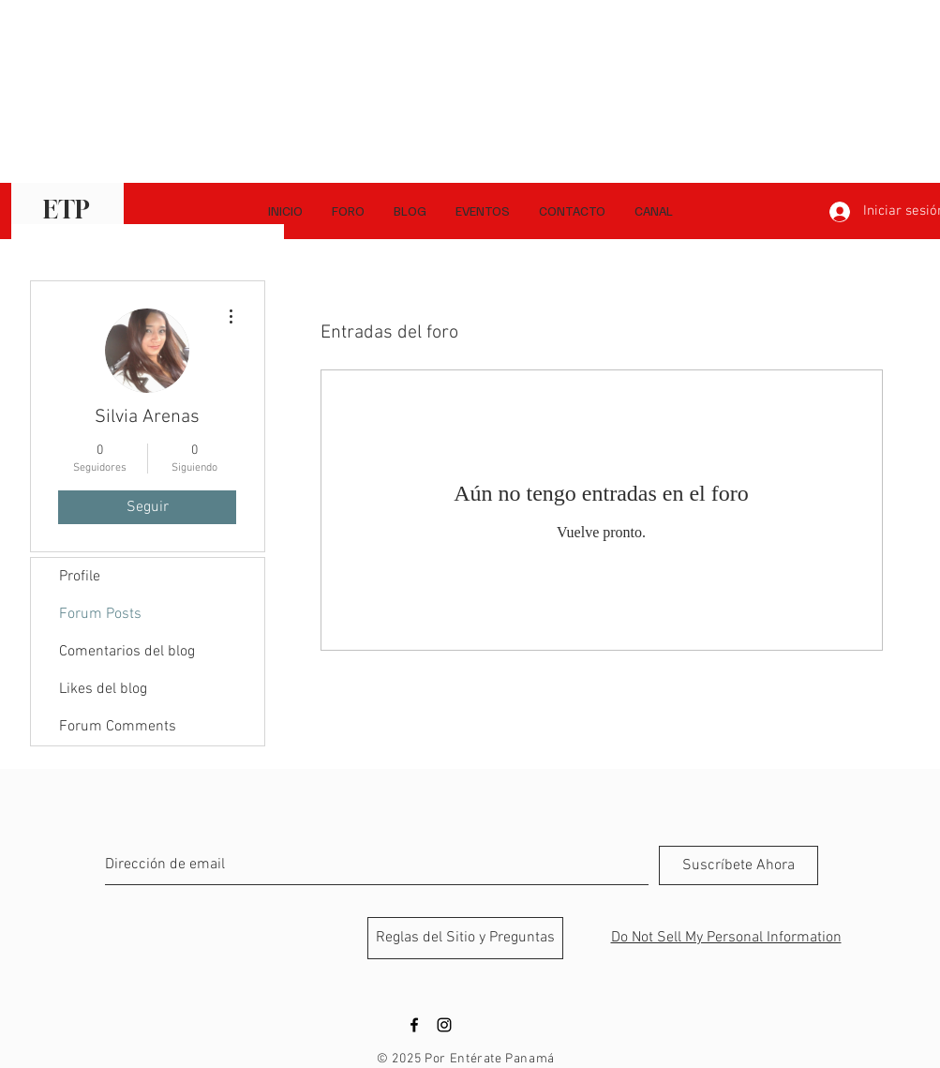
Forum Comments (117, 726)
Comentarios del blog (127, 651)
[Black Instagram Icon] (444, 1024)
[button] (653, 211)
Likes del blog (103, 689)
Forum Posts (100, 614)
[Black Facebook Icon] (414, 1024)
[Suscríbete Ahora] (738, 865)
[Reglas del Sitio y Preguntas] (465, 938)
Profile (79, 576)
